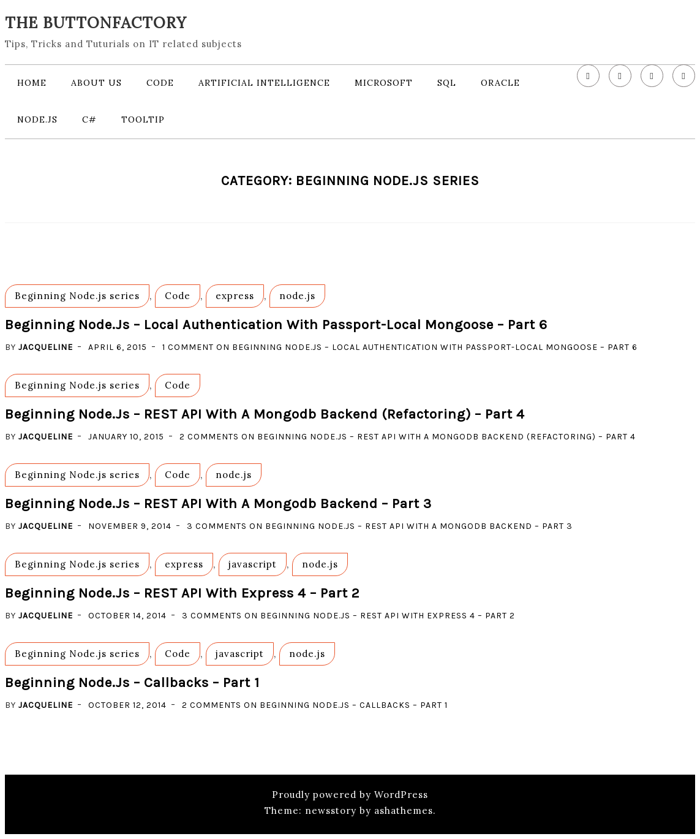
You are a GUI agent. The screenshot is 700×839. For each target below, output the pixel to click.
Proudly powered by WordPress (350, 794)
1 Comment (400, 347)
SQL (446, 82)
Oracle (500, 82)
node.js (37, 119)
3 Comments (380, 526)
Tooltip (143, 119)
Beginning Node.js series (77, 296)
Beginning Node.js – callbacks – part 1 (132, 682)
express (235, 296)
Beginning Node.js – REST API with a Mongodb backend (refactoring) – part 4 (265, 414)
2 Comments (407, 436)
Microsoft (384, 82)
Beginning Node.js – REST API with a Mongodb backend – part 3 (218, 503)
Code (160, 82)
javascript (252, 564)
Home (32, 82)
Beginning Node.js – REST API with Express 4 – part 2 (182, 593)
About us (96, 82)
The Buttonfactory (96, 22)
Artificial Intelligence (264, 82)
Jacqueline (45, 347)
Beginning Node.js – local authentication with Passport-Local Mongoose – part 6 (276, 324)
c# (89, 119)
